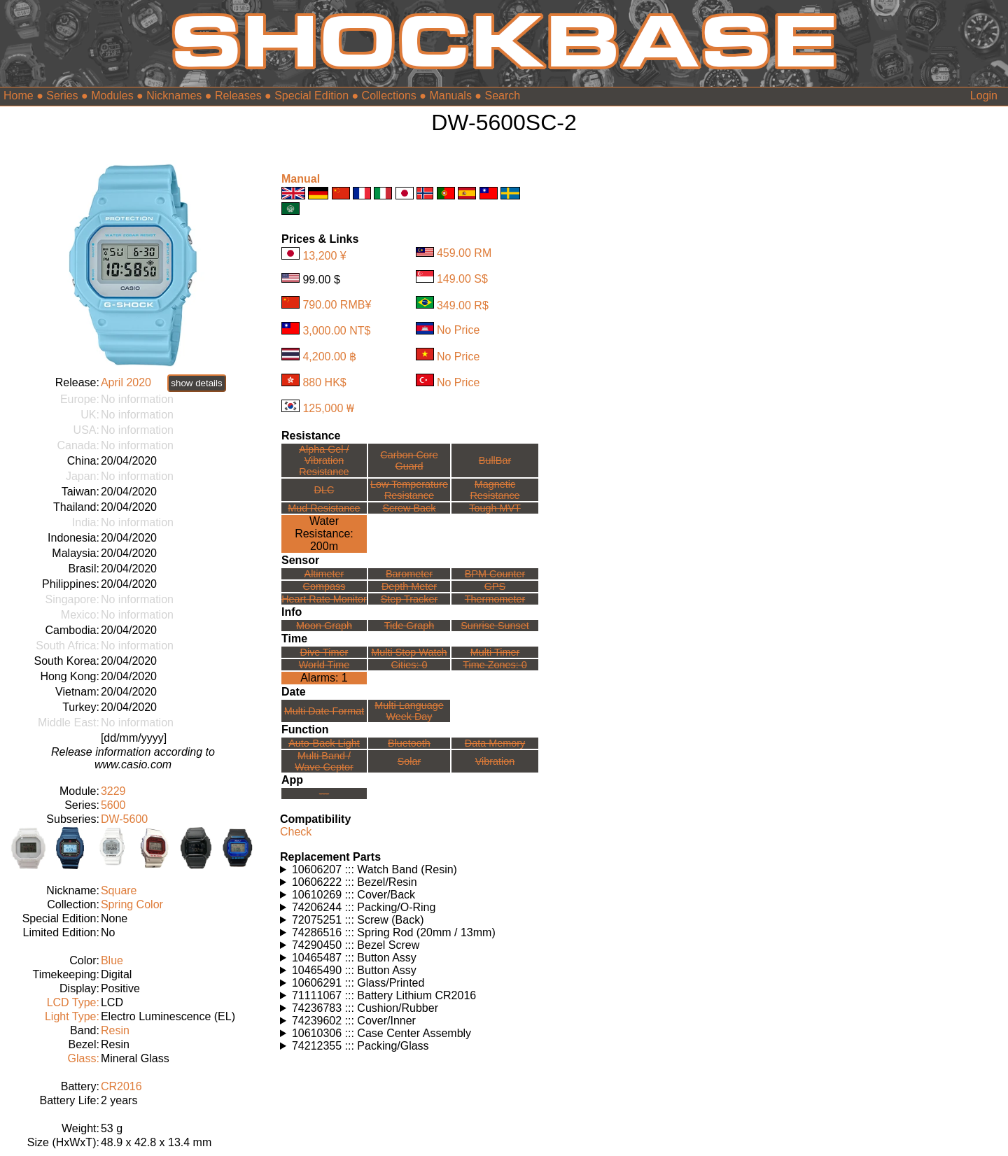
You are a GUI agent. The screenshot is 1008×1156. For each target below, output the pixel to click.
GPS (494, 586)
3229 (113, 791)
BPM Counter (495, 573)
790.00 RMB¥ (336, 305)
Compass (324, 586)
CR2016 (121, 1086)
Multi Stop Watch (409, 652)
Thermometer (495, 599)
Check (296, 832)
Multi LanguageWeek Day (408, 711)
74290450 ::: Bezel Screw (355, 945)
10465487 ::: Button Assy (354, 958)
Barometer (409, 573)
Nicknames (174, 95)
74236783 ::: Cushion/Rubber (365, 1008)
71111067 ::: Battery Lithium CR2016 (384, 995)
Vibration (495, 761)
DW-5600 (124, 819)
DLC (324, 489)
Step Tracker (409, 599)
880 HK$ (324, 382)
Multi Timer (494, 652)
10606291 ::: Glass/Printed (358, 983)
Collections (389, 95)
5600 (113, 805)
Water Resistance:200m (324, 533)
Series (62, 95)
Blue (112, 960)
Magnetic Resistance (494, 490)
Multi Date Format (324, 711)
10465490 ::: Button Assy (354, 970)
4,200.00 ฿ (329, 356)
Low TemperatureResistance (409, 490)
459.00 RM (464, 253)
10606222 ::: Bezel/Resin (354, 882)
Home (19, 95)
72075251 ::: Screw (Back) (358, 920)
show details (196, 383)
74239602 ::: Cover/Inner (354, 1021)
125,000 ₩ (328, 408)
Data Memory (495, 743)
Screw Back (408, 508)
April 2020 (126, 382)
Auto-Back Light (324, 743)
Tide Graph (409, 625)
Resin (115, 1030)
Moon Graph (324, 625)
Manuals (450, 95)
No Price (458, 331)
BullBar (495, 460)
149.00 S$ (462, 279)
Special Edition (311, 95)
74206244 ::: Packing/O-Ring (363, 907)
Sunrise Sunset (495, 625)
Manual (300, 179)
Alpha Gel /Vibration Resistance (324, 460)
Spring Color (132, 904)
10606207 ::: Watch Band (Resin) (374, 869)
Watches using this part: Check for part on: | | (410, 870)
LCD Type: (73, 1002)
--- (324, 793)
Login (983, 95)
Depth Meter (409, 586)
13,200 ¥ (324, 256)
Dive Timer (324, 652)
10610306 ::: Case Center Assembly (381, 1033)
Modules (112, 95)
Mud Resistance (324, 508)
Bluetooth (409, 743)
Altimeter (324, 573)
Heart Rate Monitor (324, 599)
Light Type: (72, 1016)
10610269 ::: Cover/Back (353, 895)
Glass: (83, 1058)
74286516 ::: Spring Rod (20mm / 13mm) (394, 932)
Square (119, 890)
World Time (324, 664)
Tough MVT (495, 508)
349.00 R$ (463, 305)
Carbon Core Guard (409, 460)
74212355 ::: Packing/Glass (360, 1046)
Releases (238, 95)
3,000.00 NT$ (336, 331)
